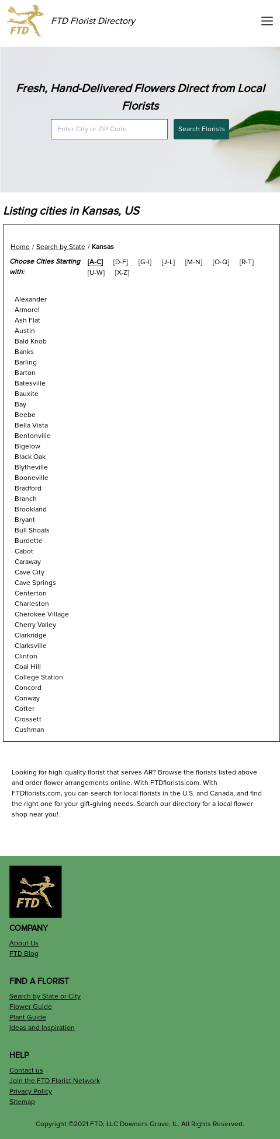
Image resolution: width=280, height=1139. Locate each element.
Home (20, 247)
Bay (20, 404)
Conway (27, 698)
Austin (25, 331)
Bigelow (27, 446)
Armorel (27, 310)
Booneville (32, 478)
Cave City (29, 572)
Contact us (26, 1070)
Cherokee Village (42, 614)
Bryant (25, 520)
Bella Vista (31, 425)
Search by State (60, 247)
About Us (24, 943)
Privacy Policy (30, 1091)
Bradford (28, 488)
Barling (26, 362)
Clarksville (31, 646)
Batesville (30, 383)
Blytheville (31, 467)
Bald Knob (31, 341)
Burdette (29, 541)
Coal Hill (28, 667)
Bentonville (33, 436)
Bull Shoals (32, 530)
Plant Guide (27, 1017)
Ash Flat (27, 320)
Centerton (31, 593)
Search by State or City (45, 996)
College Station (39, 677)
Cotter (24, 709)
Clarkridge (31, 635)
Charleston (32, 604)
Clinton (26, 656)
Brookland (31, 509)
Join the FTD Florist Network (54, 1081)
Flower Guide (30, 1007)
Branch (26, 499)
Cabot (24, 551)
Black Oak (30, 457)
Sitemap (22, 1102)
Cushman (29, 730)
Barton (25, 373)
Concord (28, 688)
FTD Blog (24, 953)
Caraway (28, 562)
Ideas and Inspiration (42, 1028)
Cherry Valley (35, 625)
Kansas (103, 247)
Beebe (25, 415)
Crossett (28, 719)
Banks (24, 352)
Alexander (31, 299)
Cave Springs (35, 583)
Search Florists (201, 129)
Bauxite (27, 394)
